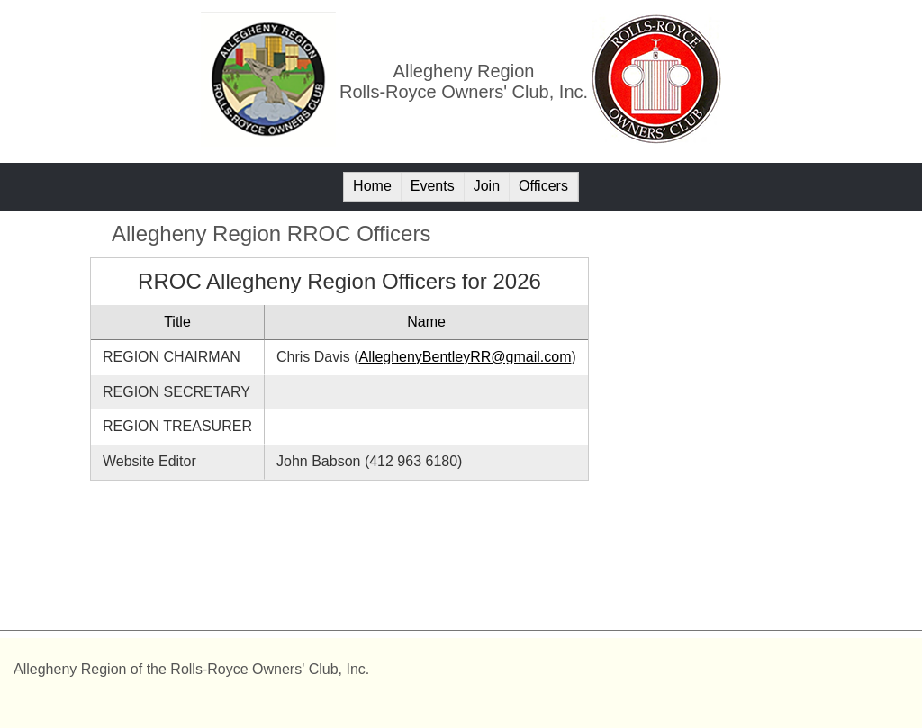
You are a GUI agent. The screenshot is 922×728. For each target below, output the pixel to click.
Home (372, 185)
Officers (543, 185)
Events (433, 185)
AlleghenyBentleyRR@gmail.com (465, 356)
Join (487, 185)
